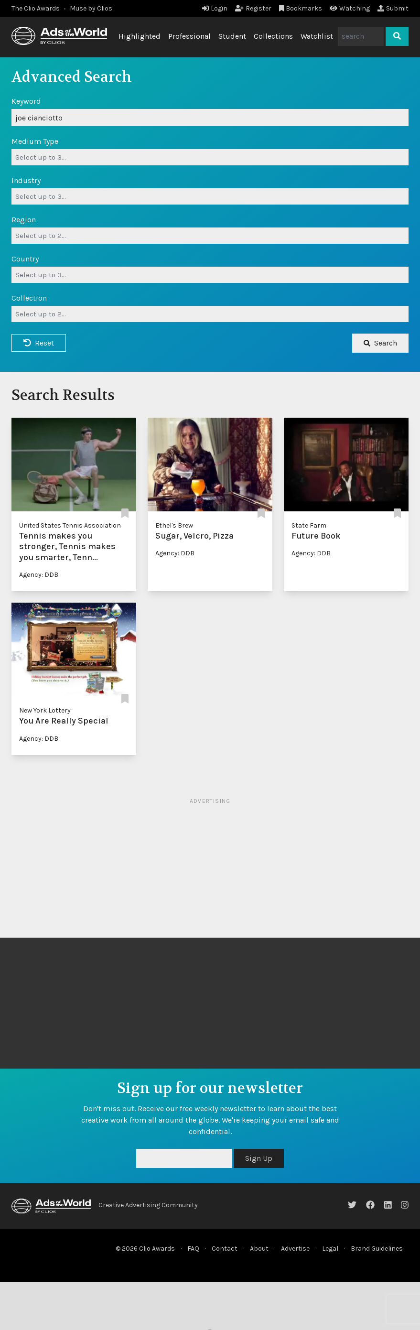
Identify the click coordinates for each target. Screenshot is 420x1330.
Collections (273, 36)
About (259, 1248)
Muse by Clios (91, 8)
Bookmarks (301, 8)
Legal (330, 1248)
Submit (393, 8)
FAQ (193, 1248)
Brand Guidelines (377, 1248)
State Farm (308, 525)
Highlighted (139, 36)
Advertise (295, 1248)
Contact (224, 1248)
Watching (350, 8)
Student (232, 36)
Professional (189, 36)
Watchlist (317, 36)
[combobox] (210, 157)
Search (380, 342)
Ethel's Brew (174, 525)
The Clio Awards (35, 8)
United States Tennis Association (70, 525)
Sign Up (258, 1158)
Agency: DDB (38, 575)
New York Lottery (45, 710)
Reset (38, 342)
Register (253, 8)
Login (214, 8)
